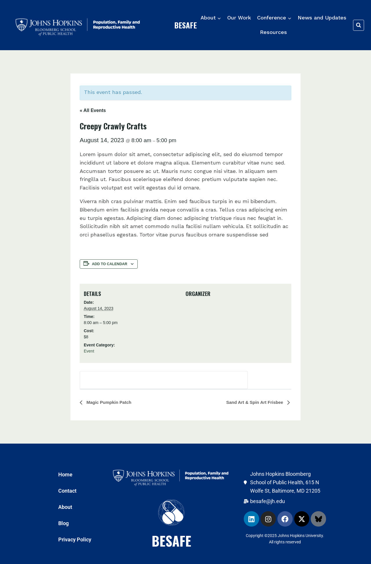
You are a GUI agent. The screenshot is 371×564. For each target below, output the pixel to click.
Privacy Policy (74, 539)
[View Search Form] (358, 25)
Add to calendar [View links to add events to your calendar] (109, 264)
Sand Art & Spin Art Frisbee (255, 402)
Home (65, 474)
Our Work (239, 18)
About (65, 507)
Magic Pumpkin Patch (108, 402)
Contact (67, 491)
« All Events (93, 110)
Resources (273, 32)
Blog (63, 523)
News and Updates (322, 18)
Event (89, 351)
